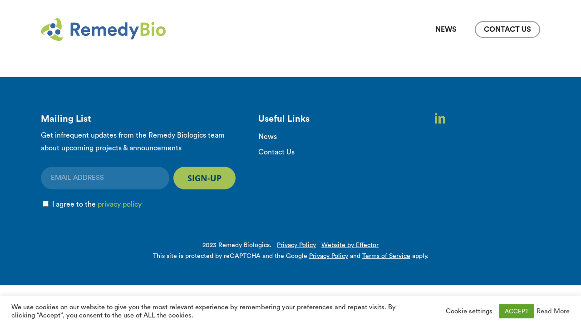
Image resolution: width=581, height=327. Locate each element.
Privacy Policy (296, 245)
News (267, 136)
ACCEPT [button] (517, 311)
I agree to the (97, 204)
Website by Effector (350, 245)
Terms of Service (386, 256)
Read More (553, 311)
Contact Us (276, 152)
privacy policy (120, 204)
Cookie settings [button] (469, 311)
